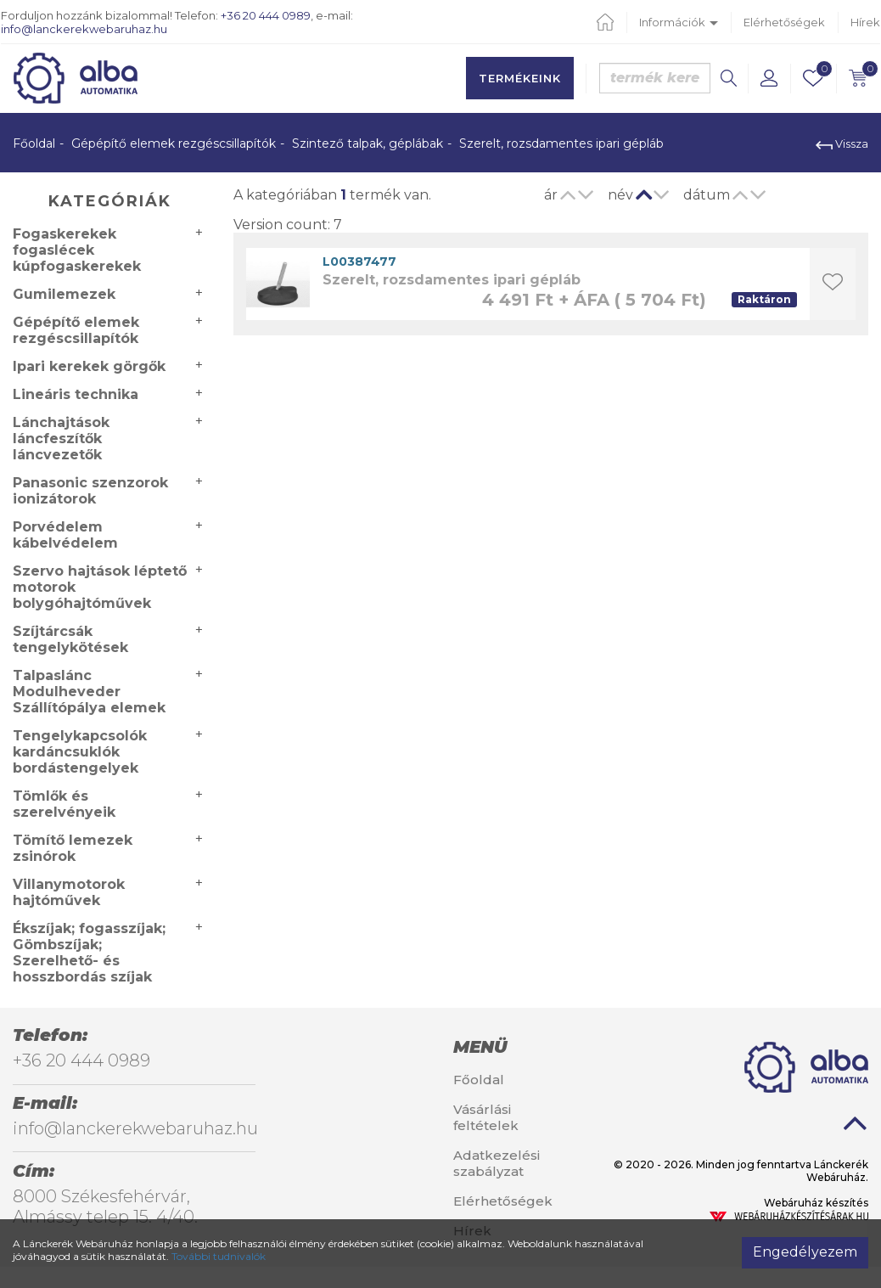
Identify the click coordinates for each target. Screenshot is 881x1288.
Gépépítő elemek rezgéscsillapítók (173, 143)
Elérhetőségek (784, 22)
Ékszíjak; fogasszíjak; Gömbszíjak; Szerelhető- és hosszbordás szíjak (89, 952)
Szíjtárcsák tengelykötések (70, 639)
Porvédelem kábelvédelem (65, 535)
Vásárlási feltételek (486, 1117)
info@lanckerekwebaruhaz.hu (84, 29)
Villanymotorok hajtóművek (69, 892)
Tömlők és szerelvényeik (64, 804)
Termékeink (520, 78)
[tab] (514, 1047)
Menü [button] (480, 1047)
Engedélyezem (805, 1252)
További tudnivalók (218, 1256)
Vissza (842, 143)
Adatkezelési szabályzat (496, 1163)
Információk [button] (678, 22)
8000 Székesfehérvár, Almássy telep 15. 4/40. (105, 1206)
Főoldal (34, 143)
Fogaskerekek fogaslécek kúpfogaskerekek (77, 250)
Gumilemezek (64, 294)
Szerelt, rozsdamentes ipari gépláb (452, 280)
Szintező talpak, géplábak (367, 143)
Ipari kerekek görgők (89, 366)
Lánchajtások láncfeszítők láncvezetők (61, 438)
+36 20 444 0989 (266, 15)
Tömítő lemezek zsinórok (72, 848)
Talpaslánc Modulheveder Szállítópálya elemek (89, 691)
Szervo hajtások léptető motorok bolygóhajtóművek (100, 587)
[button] (769, 78)
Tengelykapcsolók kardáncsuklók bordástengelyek (80, 752)
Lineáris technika (75, 394)
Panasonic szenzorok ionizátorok (90, 491)
